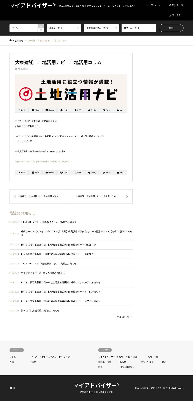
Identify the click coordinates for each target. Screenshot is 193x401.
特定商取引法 (86, 392)
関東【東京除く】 (128, 367)
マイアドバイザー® (96, 385)
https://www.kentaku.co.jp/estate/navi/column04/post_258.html (42, 162)
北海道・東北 (104, 362)
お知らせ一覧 (123, 317)
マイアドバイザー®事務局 (110, 357)
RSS (14, 388)
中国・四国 (131, 357)
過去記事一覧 (176, 5)
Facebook (10, 388)
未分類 (34, 362)
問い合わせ (64, 357)
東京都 (123, 362)
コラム (12, 357)
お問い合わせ (176, 15)
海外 (164, 362)
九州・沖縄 (153, 357)
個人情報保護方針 (104, 392)
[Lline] (64, 110)
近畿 (100, 367)
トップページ (153, 5)
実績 (11, 362)
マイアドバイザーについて (43, 357)
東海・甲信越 (147, 362)
